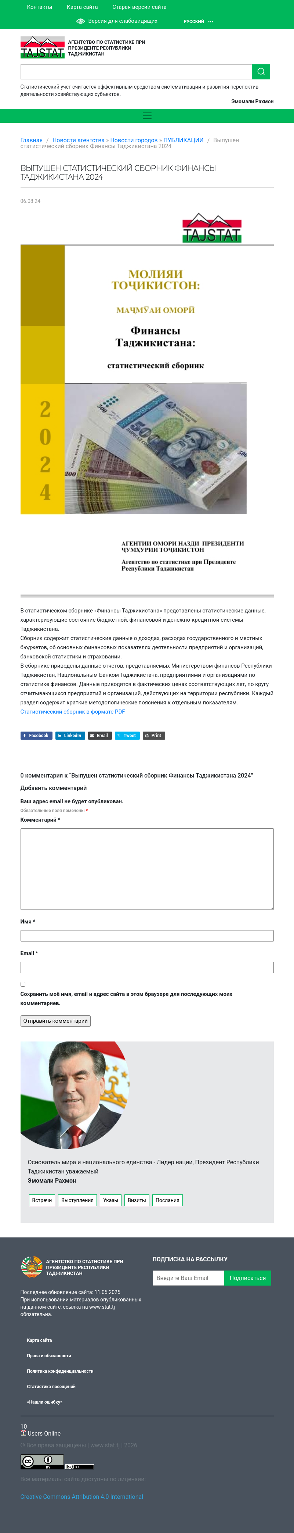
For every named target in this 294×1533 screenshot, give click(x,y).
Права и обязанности (49, 1355)
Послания (167, 1200)
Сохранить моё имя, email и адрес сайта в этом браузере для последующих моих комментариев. (127, 999)
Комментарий (41, 819)
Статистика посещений (51, 1386)
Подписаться (248, 1278)
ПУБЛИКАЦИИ (183, 140)
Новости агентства (78, 140)
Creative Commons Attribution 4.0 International (82, 1496)
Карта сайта (82, 7)
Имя (28, 921)
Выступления (77, 1200)
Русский (199, 22)
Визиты (137, 1200)
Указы (110, 1200)
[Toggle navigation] (147, 116)
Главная (32, 140)
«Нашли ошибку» (44, 1402)
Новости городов (133, 140)
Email (29, 953)
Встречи (42, 1200)
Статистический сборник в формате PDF (73, 711)
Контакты (39, 7)
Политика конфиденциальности (60, 1371)
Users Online (41, 1430)
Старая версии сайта (139, 7)
